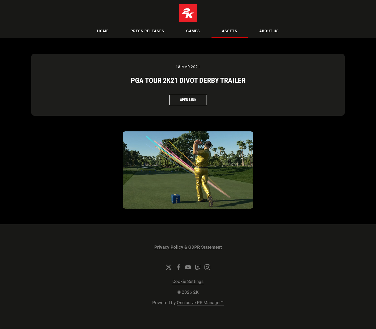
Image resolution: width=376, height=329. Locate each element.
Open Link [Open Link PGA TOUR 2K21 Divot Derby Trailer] (188, 100)
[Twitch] (198, 267)
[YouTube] (188, 267)
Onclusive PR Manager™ (200, 302)
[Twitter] (169, 267)
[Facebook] (178, 267)
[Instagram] (207, 267)
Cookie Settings (188, 281)
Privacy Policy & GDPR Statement (188, 247)
